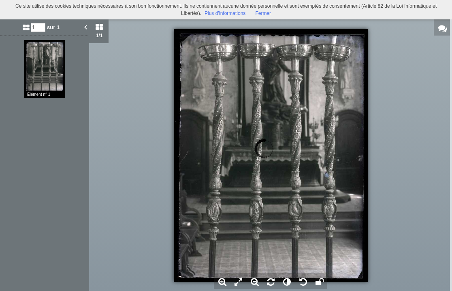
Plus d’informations (225, 13)
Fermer (263, 13)
